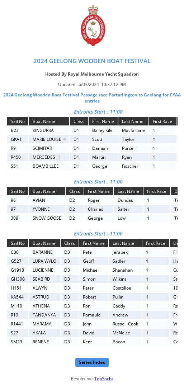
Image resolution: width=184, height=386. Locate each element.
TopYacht (103, 379)
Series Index (92, 362)
